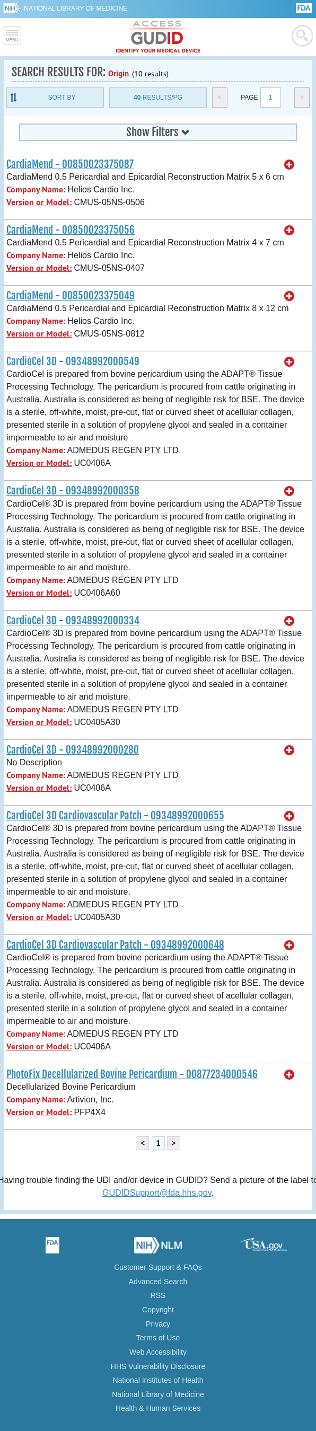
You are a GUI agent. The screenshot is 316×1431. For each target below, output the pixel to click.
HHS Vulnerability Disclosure (158, 1366)
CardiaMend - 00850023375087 (70, 164)
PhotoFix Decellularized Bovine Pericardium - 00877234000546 (132, 1074)
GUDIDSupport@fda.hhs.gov (156, 1192)
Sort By (61, 97)
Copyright (158, 1309)
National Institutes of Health (157, 1380)
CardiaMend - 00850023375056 (70, 230)
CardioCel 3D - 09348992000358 (72, 490)
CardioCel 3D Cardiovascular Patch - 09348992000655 (115, 815)
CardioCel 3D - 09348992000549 (72, 361)
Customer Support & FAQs (158, 1267)
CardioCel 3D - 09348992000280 (72, 750)
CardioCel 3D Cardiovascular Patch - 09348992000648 (115, 945)
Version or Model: (39, 202)
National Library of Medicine (75, 8)
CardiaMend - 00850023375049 (70, 295)
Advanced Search (158, 1281)
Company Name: (35, 189)
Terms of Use (158, 1337)
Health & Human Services (158, 1408)
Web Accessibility (158, 1352)
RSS (158, 1295)
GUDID (158, 37)
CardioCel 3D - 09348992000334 (72, 620)
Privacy (158, 1324)
